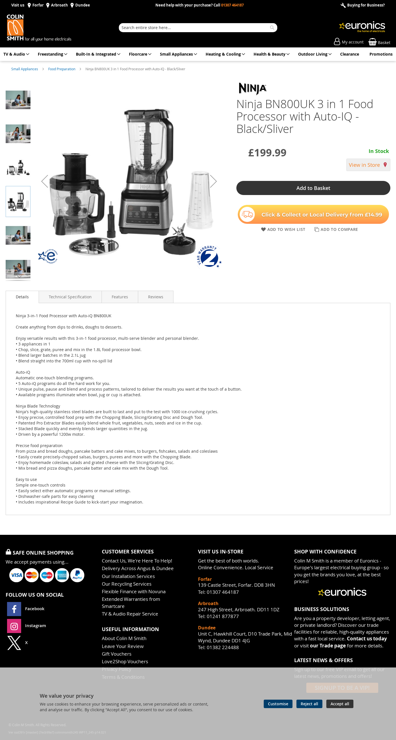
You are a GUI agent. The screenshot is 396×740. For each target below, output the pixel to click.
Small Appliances (25, 69)
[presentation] (22, 297)
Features (120, 296)
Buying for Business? (365, 5)
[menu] (198, 54)
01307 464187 (232, 5)
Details (22, 296)
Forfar (38, 5)
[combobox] (198, 27)
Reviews (155, 296)
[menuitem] (15, 54)
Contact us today (367, 638)
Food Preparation (62, 69)
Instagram (26, 626)
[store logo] (45, 27)
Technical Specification (70, 296)
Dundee (82, 5)
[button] (44, 181)
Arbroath (59, 5)
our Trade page (328, 645)
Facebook (26, 609)
